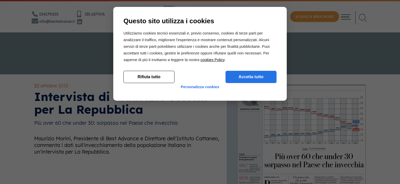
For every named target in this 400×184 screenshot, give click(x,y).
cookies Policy (212, 125)
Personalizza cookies (200, 156)
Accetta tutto (251, 142)
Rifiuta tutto (149, 142)
